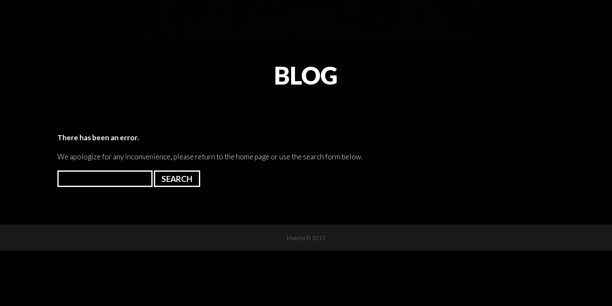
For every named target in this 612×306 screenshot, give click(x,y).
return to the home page (232, 156)
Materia (39, 20)
